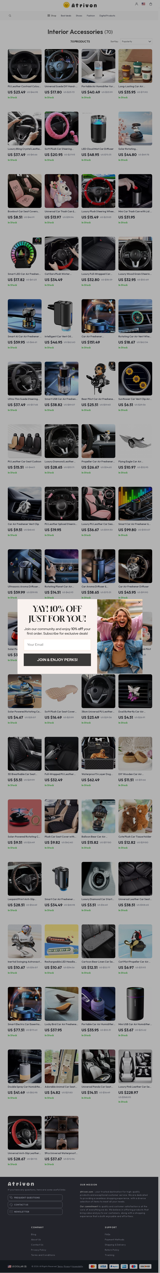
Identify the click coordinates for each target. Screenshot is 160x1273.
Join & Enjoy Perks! (57, 659)
